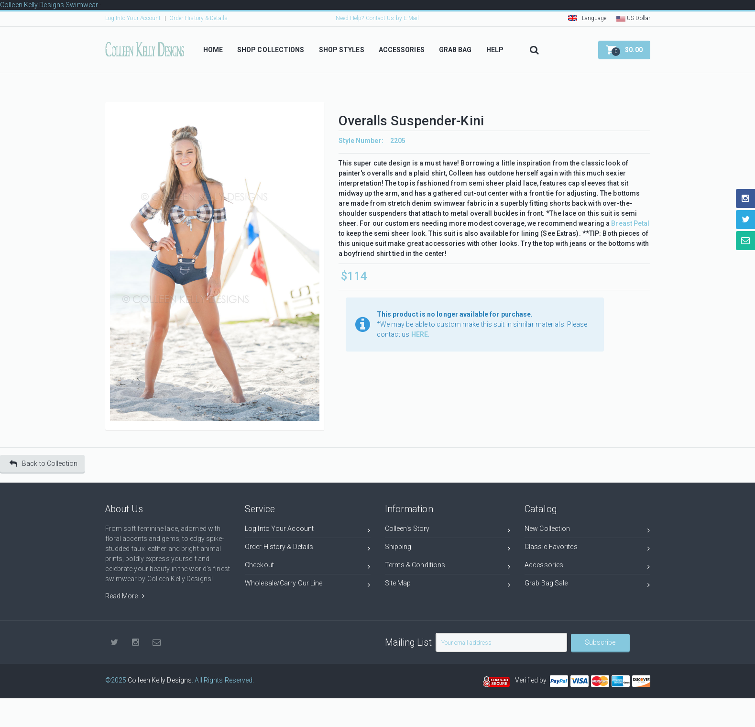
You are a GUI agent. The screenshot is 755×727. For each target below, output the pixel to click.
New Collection (587, 530)
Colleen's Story (448, 530)
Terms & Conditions (448, 566)
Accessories (587, 566)
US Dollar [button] (633, 18)
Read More (124, 596)
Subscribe (600, 642)
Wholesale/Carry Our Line (308, 584)
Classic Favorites (587, 548)
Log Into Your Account (133, 18)
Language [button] (587, 18)
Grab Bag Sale (587, 584)
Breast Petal (630, 223)
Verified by (532, 680)
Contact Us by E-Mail (392, 18)
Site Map (448, 584)
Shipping (448, 548)
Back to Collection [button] (43, 464)
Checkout (308, 566)
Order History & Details (198, 18)
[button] (624, 50)
